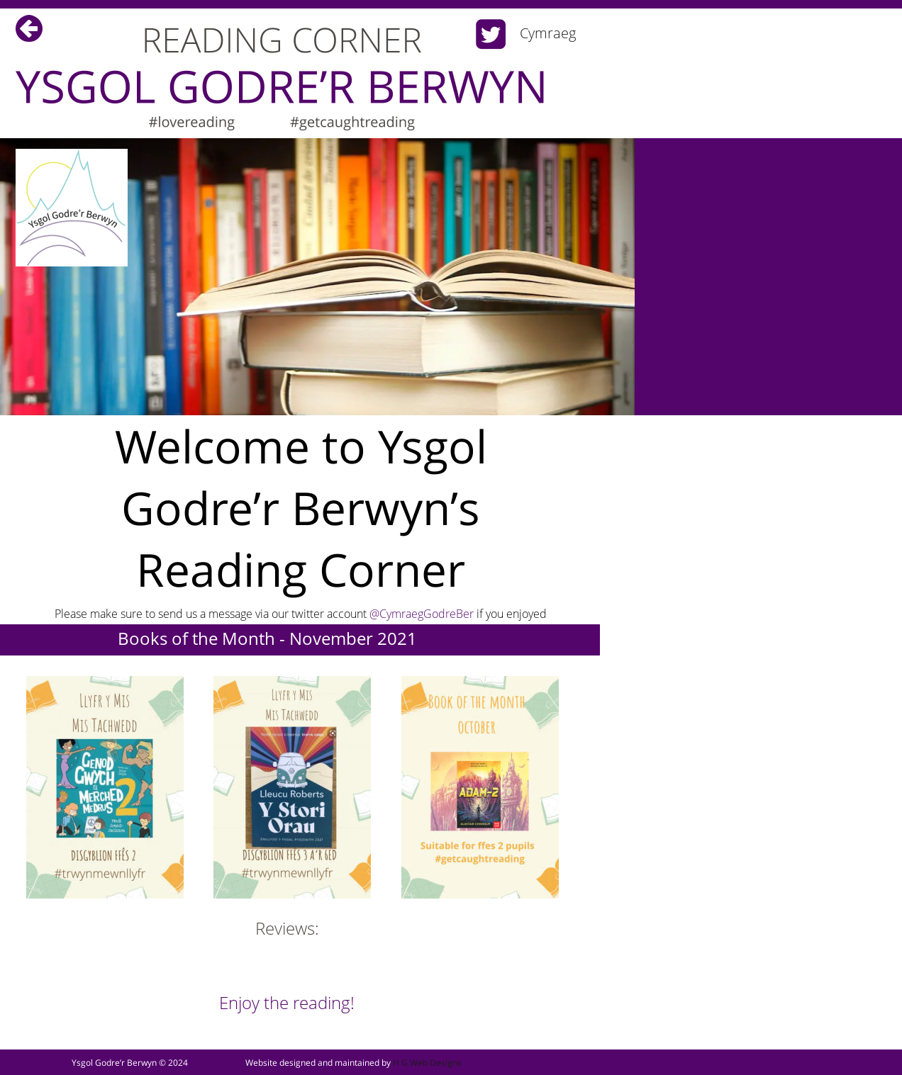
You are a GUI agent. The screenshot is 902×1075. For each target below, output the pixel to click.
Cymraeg (548, 33)
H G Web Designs (427, 1063)
